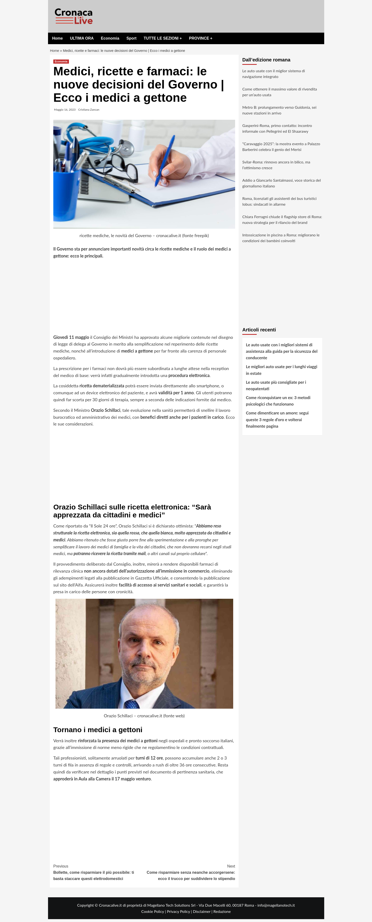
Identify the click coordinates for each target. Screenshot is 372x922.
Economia (110, 38)
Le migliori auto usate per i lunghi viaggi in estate (281, 372)
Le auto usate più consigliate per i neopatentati (276, 388)
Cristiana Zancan (88, 112)
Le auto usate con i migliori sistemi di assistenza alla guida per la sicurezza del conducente (281, 354)
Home (57, 38)
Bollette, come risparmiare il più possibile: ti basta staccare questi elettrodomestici (98, 874)
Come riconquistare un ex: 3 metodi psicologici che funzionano (278, 403)
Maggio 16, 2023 (65, 112)
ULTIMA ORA (82, 38)
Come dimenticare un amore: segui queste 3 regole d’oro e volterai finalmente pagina (277, 422)
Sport (132, 38)
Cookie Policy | (154, 914)
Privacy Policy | (180, 914)
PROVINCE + (200, 38)
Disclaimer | (203, 914)
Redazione (222, 914)
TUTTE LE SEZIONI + (163, 38)
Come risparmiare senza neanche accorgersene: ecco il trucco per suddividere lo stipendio (189, 874)
